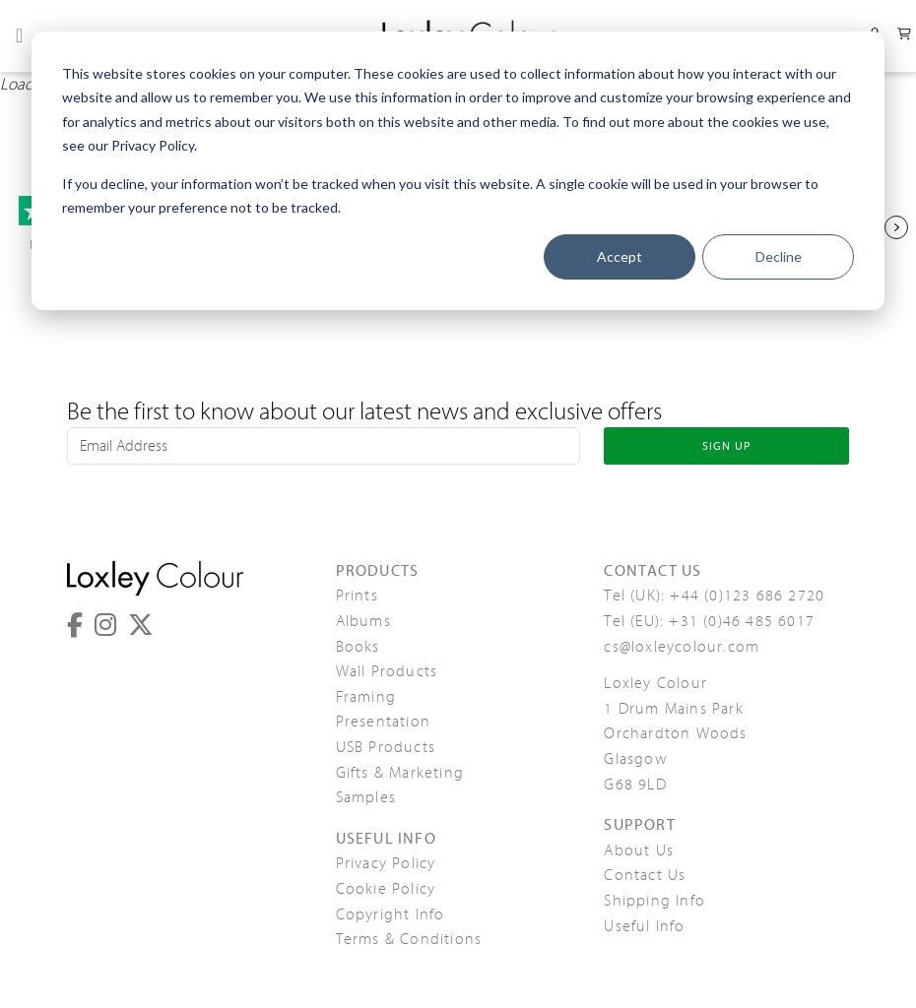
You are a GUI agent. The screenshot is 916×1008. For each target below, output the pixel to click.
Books (358, 647)
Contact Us (645, 875)
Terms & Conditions (409, 939)
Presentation (383, 721)
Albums (363, 621)
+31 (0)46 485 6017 (742, 621)
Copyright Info (390, 914)
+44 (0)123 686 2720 (747, 595)
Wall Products (387, 671)
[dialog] (458, 171)
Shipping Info (654, 901)
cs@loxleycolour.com (681, 647)
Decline (778, 256)
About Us (639, 850)
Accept (619, 256)
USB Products (385, 747)
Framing (366, 697)
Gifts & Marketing (400, 773)
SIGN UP (726, 446)
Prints (357, 595)
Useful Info (644, 926)
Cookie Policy (386, 889)
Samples (366, 797)
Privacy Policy (386, 863)
